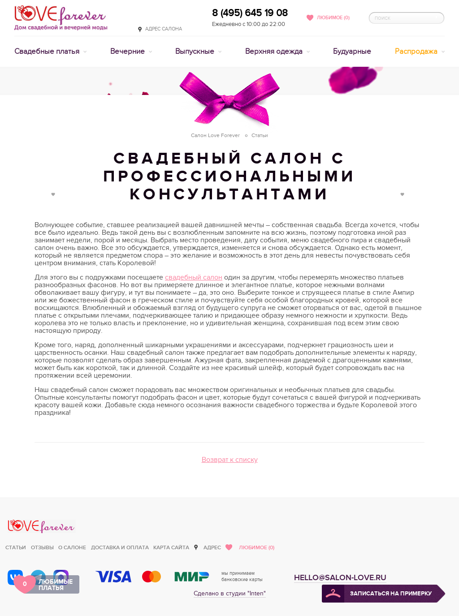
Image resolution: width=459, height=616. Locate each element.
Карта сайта (171, 547)
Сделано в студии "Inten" (230, 593)
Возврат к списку (230, 459)
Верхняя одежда (274, 51)
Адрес (212, 547)
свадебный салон (193, 277)
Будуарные (352, 51)
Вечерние (128, 51)
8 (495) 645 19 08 (250, 13)
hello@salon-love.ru (340, 577)
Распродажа (417, 51)
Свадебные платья (47, 51)
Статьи (15, 547)
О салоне (72, 547)
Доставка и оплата (120, 547)
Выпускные (195, 51)
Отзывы (42, 547)
